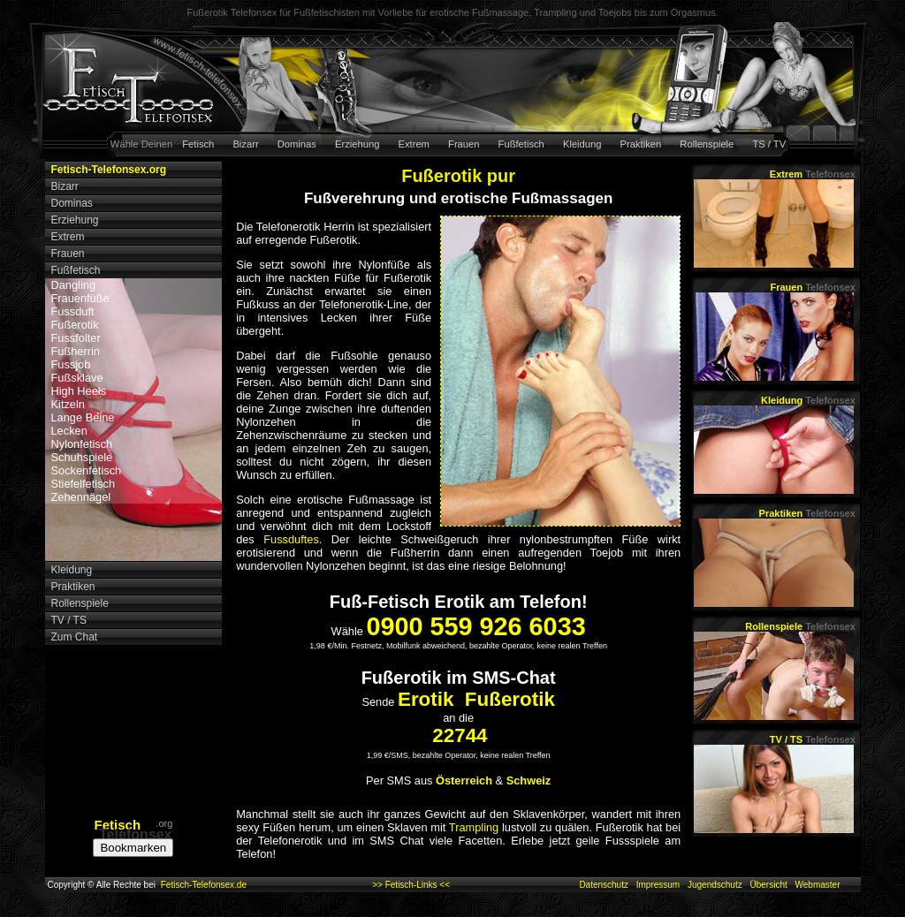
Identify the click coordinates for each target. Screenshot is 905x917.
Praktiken (641, 144)
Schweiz (528, 780)
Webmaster (817, 885)
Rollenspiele (707, 144)
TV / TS (813, 739)
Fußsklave (77, 377)
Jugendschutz (715, 885)
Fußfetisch (521, 144)
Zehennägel (81, 497)
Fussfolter (76, 338)
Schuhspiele (82, 457)
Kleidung (582, 144)
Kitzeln (68, 404)
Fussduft (73, 311)
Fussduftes (291, 539)
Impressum (658, 885)
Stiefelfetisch (83, 483)
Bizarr (245, 144)
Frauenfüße (80, 298)
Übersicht (768, 885)
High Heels (79, 391)
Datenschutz (603, 885)
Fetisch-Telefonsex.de (204, 885)
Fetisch (198, 144)
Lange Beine (83, 417)
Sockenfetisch (86, 470)
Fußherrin (75, 351)
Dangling (73, 285)
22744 (459, 735)
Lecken (69, 430)
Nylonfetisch (82, 444)
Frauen (463, 144)
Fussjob (71, 364)
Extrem (414, 144)
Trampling (473, 827)
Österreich (464, 780)
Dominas (297, 144)
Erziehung (357, 144)
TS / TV (769, 144)
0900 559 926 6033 (475, 626)
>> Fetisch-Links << (411, 885)
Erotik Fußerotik (476, 699)
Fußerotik (75, 324)
